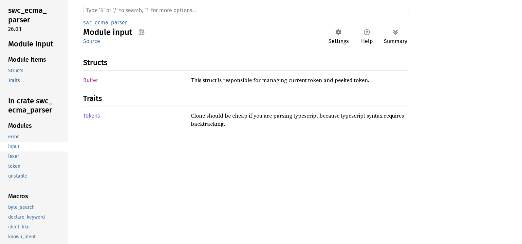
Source (91, 41)
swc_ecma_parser (105, 22)
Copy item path (141, 32)
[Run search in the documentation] (246, 10)
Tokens (91, 116)
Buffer (90, 80)
